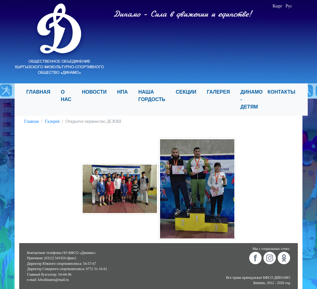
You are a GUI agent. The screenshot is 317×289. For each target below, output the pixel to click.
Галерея (52, 121)
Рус (288, 6)
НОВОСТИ (97, 92)
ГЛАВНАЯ (41, 92)
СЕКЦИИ (189, 92)
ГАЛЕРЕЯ (221, 92)
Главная (31, 121)
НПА (125, 92)
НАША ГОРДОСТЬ (154, 95)
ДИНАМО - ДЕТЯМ (252, 99)
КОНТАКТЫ (284, 92)
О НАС (69, 95)
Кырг (277, 6)
